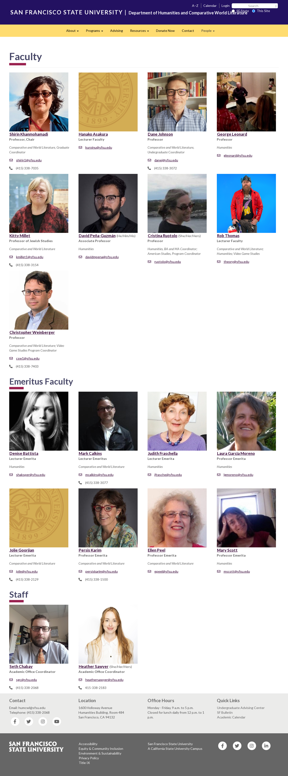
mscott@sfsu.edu (233, 571)
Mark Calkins (90, 453)
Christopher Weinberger (32, 332)
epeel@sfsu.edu (163, 571)
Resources (141, 32)
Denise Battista (23, 453)
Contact (188, 31)
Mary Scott (227, 550)
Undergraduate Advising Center (241, 708)
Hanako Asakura (93, 134)
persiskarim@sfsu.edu (98, 571)
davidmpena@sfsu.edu (99, 257)
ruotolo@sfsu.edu (164, 262)
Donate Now (165, 31)
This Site (261, 11)
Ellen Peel (156, 550)
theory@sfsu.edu (233, 262)
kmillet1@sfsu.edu (26, 257)
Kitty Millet (19, 235)
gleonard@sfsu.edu (234, 155)
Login (226, 6)
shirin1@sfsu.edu (25, 160)
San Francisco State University (170, 744)
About (74, 32)
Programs (96, 32)
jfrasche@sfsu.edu (165, 475)
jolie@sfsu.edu (23, 571)
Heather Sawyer (94, 666)
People (209, 32)
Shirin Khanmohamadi (28, 134)
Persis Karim (90, 550)
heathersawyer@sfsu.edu (101, 680)
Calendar (210, 6)
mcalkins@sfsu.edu (96, 475)
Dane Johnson (160, 134)
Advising (116, 31)
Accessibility (88, 744)
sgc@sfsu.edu (23, 680)
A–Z (195, 6)
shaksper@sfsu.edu (27, 475)
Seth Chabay (21, 666)
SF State (240, 11)
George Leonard (232, 134)
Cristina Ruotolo (162, 235)
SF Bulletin (225, 712)
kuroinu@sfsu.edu (95, 147)
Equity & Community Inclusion (101, 749)
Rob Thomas (228, 235)
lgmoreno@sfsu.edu (235, 475)
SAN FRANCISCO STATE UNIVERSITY (66, 12)
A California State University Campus (175, 749)
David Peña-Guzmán (97, 235)
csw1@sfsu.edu (24, 358)
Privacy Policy (89, 758)
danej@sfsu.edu (163, 160)
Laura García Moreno (236, 453)
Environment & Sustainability (100, 753)
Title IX (84, 763)
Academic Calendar (231, 717)
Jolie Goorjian (21, 550)
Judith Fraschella (163, 453)
